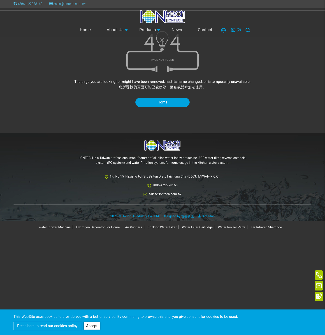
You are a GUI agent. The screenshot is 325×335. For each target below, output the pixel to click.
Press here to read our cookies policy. (47, 326)
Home (85, 29)
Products (147, 29)
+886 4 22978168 (30, 4)
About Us (115, 29)
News (177, 29)
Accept (92, 325)
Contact (205, 29)
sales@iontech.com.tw (68, 4)
